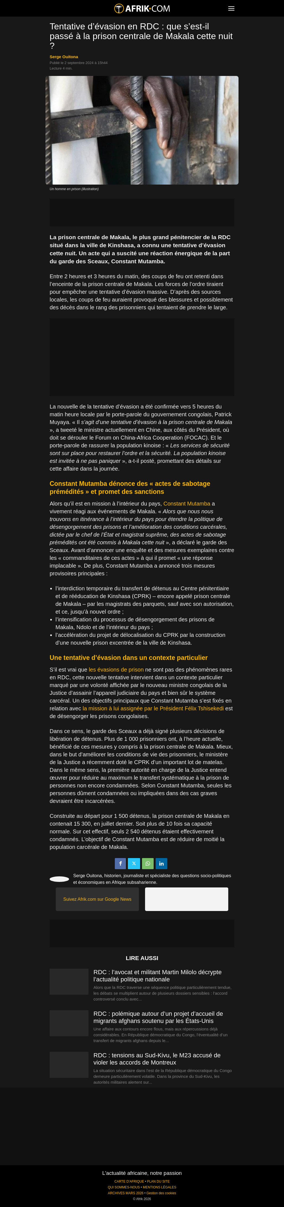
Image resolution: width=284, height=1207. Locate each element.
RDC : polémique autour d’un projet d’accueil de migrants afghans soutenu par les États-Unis (158, 1017)
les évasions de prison (116, 670)
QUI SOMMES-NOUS (124, 1187)
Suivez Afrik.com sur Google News (97, 899)
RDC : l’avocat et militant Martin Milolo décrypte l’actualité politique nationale (157, 976)
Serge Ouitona (64, 56)
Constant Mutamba (186, 504)
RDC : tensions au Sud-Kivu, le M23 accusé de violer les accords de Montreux (157, 1059)
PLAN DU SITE (158, 1181)
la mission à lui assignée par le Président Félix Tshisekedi (153, 708)
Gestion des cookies (161, 1193)
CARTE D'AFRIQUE (129, 1181)
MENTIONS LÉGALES (159, 1187)
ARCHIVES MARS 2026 (125, 1193)
